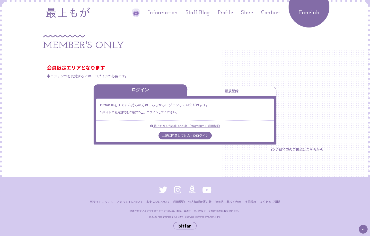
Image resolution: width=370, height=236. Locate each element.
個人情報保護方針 (199, 202)
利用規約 (179, 202)
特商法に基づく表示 (228, 202)
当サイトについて (101, 202)
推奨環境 (250, 202)
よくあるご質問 (270, 202)
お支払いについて (158, 202)
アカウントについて (130, 202)
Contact (270, 13)
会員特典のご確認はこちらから (299, 149)
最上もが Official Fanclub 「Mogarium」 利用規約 (185, 126)
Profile (225, 13)
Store (247, 13)
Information (163, 13)
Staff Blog (197, 13)
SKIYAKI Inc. (214, 216)
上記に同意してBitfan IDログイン (185, 135)
